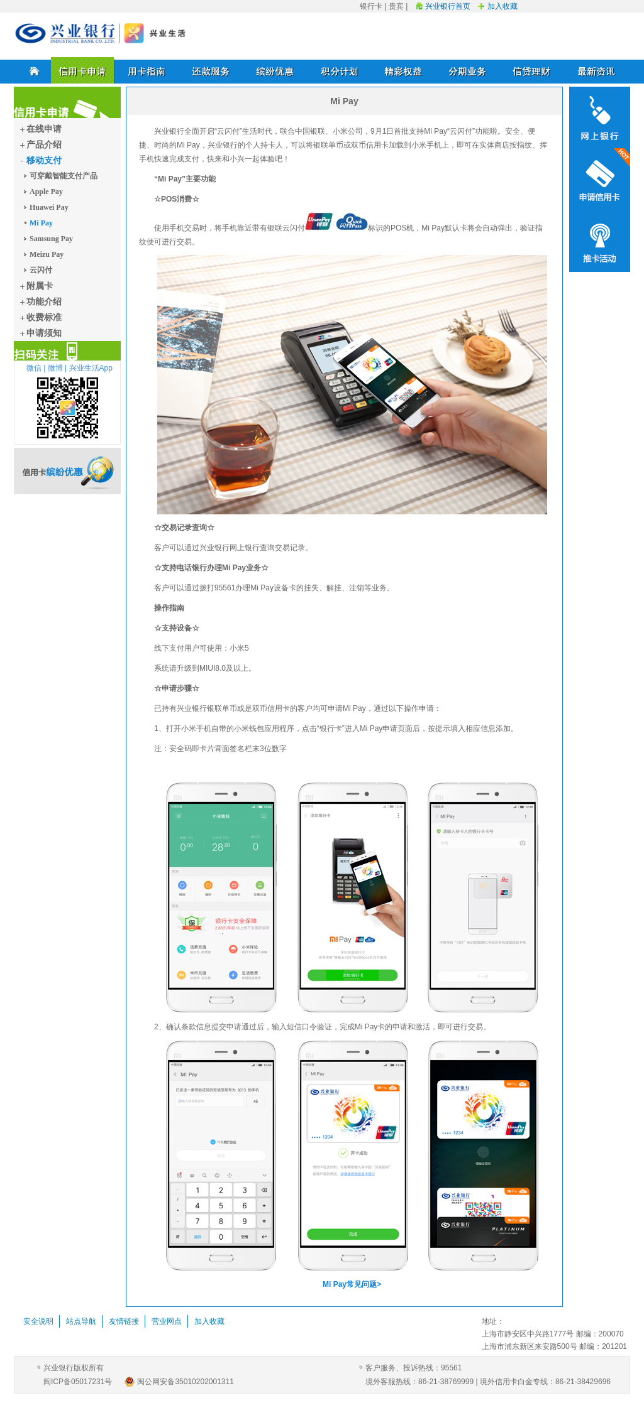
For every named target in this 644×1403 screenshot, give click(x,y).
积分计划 (340, 70)
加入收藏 (502, 6)
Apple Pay (46, 191)
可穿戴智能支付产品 (63, 175)
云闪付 (41, 270)
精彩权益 (404, 70)
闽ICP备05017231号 (77, 1381)
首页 (32, 70)
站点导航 (81, 1321)
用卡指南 (147, 70)
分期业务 (468, 70)
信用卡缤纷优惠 (67, 471)
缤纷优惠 (275, 70)
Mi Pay (41, 223)
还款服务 (211, 70)
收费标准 (44, 317)
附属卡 (39, 286)
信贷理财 (532, 70)
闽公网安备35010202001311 (185, 1381)
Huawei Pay (49, 207)
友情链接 (124, 1321)
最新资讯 (596, 70)
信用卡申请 (83, 70)
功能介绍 (44, 301)
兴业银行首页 (447, 6)
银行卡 (371, 6)
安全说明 (38, 1321)
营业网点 (167, 1321)
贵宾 (396, 6)
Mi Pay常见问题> (352, 1284)
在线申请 (44, 129)
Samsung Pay (51, 238)
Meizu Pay (47, 254)
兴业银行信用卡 (100, 33)
